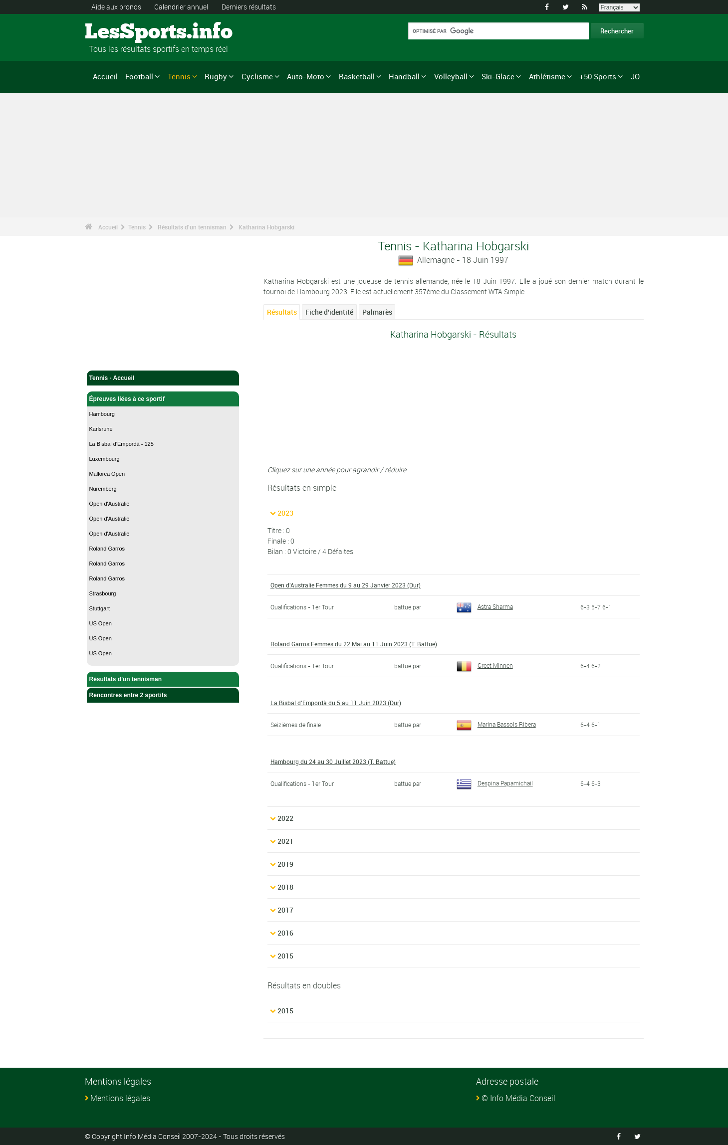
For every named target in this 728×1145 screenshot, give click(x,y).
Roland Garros (107, 549)
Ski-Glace (498, 76)
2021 (285, 841)
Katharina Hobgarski (266, 227)
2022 (285, 818)
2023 (285, 513)
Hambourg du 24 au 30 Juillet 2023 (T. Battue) (333, 761)
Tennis (179, 76)
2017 (285, 910)
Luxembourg (104, 459)
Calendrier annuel (181, 6)
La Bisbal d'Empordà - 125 (121, 444)
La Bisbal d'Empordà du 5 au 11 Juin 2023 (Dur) (335, 703)
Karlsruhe (101, 429)
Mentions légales (120, 1098)
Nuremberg (103, 489)
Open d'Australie (109, 504)
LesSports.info (122, 32)
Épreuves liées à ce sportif (163, 398)
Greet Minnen (485, 665)
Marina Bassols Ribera (496, 724)
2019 (285, 864)
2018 (285, 887)
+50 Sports (597, 76)
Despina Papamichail (495, 783)
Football (139, 76)
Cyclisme (257, 76)
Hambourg (102, 414)
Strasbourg (102, 593)
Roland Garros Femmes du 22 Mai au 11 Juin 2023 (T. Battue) (353, 644)
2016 (285, 933)
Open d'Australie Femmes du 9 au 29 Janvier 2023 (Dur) (345, 585)
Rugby (216, 76)
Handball (404, 76)
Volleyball (451, 76)
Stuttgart (99, 608)
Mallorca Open (107, 474)
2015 (285, 955)
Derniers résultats (249, 6)
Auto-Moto (305, 76)
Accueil (105, 76)
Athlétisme (547, 76)
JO (635, 76)
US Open (100, 623)
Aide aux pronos (116, 6)
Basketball (357, 76)
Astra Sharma (485, 606)
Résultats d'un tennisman (192, 227)
